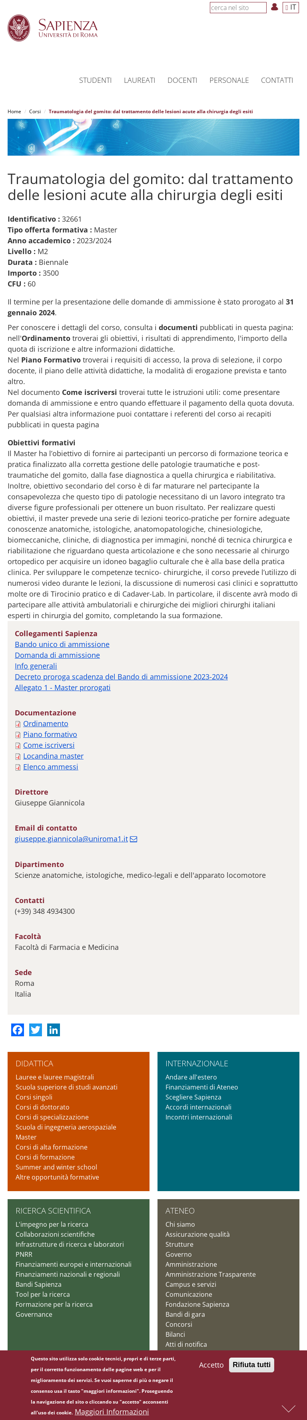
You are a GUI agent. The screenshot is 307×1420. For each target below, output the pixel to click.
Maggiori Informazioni (112, 1411)
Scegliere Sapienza (193, 1097)
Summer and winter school (56, 1167)
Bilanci (175, 1334)
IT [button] (290, 6)
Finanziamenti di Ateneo (201, 1087)
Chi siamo (180, 1224)
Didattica (34, 1063)
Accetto (211, 1365)
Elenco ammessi (50, 766)
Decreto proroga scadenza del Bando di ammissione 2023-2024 (121, 676)
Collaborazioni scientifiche (55, 1234)
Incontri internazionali (198, 1117)
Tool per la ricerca (43, 1294)
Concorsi (178, 1324)
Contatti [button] (277, 80)
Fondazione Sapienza (197, 1304)
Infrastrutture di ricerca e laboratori (70, 1244)
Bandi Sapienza (39, 1284)
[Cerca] (262, 7)
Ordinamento (45, 723)
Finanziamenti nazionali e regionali (68, 1274)
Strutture (179, 1244)
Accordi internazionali (198, 1107)
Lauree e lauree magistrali (55, 1077)
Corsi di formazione (45, 1157)
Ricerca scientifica (53, 1210)
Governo (178, 1254)
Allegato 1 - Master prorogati (63, 687)
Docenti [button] (182, 80)
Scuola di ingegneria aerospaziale (66, 1127)
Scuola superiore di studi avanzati (67, 1087)
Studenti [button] (95, 80)
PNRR (24, 1254)
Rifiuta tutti (252, 1365)
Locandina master (53, 756)
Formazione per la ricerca (54, 1304)
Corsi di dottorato (43, 1107)
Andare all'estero (191, 1077)
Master (26, 1137)
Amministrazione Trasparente (210, 1274)
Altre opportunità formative (57, 1177)
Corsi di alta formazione (52, 1147)
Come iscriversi (49, 745)
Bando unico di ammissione (62, 644)
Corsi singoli (34, 1097)
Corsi (35, 111)
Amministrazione (191, 1264)
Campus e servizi (190, 1284)
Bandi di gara (185, 1314)
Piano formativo (50, 734)
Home (14, 111)
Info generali (36, 666)
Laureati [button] (139, 80)
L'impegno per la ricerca (52, 1224)
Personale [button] (229, 80)
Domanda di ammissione (57, 655)
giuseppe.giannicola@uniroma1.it (71, 838)
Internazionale (196, 1063)
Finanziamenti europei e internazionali (74, 1264)
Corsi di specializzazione (52, 1117)
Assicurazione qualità (197, 1234)
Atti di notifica (186, 1344)
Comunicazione (188, 1294)
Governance (34, 1314)
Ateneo (180, 1210)
